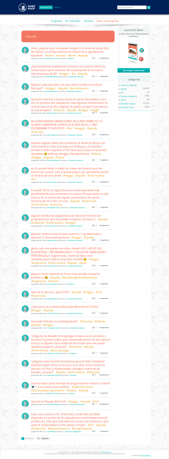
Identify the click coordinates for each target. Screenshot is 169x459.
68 (38, 438)
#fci (33, 179)
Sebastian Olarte (53, 353)
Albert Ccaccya (52, 393)
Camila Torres (52, 313)
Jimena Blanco (51, 91)
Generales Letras (127, 107)
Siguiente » (45, 438)
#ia (73, 73)
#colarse (59, 110)
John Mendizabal (52, 77)
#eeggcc (64, 73)
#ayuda (83, 55)
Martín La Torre (52, 58)
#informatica (95, 175)
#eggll (95, 110)
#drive (72, 55)
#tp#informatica (82, 387)
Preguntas (56, 21)
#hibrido (100, 321)
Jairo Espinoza (52, 135)
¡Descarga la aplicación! (133, 70)
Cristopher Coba (53, 208)
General (71, 58)
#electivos (75, 346)
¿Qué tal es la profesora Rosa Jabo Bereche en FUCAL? (65, 306)
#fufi (98, 292)
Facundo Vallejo (53, 404)
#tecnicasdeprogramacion (48, 390)
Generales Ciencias (76, 77)
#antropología (59, 350)
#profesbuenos (79, 88)
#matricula (89, 201)
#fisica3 (53, 281)
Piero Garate (52, 182)
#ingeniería (38, 263)
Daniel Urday (52, 113)
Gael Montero (52, 299)
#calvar (61, 55)
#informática (39, 204)
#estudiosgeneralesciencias (79, 277)
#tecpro (72, 390)
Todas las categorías (128, 85)
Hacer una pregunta (107, 21)
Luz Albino (51, 431)
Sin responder (73, 21)
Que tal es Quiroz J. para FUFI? (50, 292)
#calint (49, 55)
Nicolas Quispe (53, 160)
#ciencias (37, 132)
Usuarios (88, 21)
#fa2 (70, 128)
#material (37, 222)
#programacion (82, 428)
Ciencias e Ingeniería (73, 431)
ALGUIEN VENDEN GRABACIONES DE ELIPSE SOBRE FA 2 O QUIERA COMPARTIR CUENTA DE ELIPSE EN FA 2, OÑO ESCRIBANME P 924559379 (67, 125)
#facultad (86, 321)
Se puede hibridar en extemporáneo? (54, 321)
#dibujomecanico (59, 428)
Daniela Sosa (52, 240)
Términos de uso (106, 452)
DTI (122, 93)
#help (83, 263)
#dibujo (96, 153)
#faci (91, 425)
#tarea (59, 157)
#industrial (38, 428)
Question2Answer (145, 455)
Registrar (57, 7)
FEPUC (123, 100)
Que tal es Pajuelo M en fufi (48, 401)
